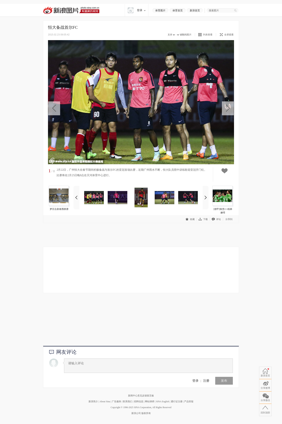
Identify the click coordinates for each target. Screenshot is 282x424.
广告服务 (116, 401)
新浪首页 (195, 10)
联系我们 (127, 401)
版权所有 (146, 413)
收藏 (190, 219)
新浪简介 (93, 401)
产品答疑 (188, 401)
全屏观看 (227, 34)
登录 (195, 380)
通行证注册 (177, 401)
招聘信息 (138, 401)
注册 (206, 380)
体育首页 (178, 10)
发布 (224, 380)
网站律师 (149, 401)
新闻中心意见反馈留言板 (141, 395)
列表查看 (207, 34)
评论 (216, 219)
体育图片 (160, 10)
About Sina (104, 401)
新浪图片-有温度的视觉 (71, 10)
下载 (203, 219)
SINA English (162, 401)
